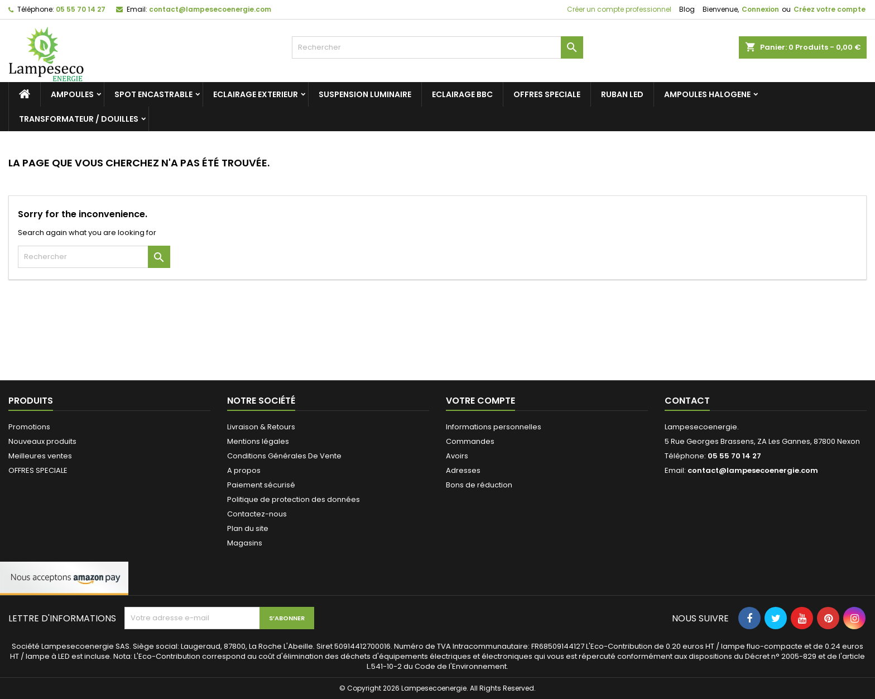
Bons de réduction (479, 485)
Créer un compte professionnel (618, 9)
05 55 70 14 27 (80, 9)
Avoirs (457, 456)
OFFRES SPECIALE (546, 94)
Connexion (760, 9)
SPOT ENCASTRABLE (153, 94)
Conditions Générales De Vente (284, 456)
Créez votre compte (830, 9)
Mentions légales (258, 441)
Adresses (463, 470)
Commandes (470, 441)
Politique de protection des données (293, 499)
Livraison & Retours (261, 427)
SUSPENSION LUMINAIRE (365, 94)
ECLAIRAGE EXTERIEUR (255, 94)
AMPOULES (72, 94)
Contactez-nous (257, 514)
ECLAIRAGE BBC (462, 94)
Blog (687, 9)
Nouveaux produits (42, 441)
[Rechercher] (438, 47)
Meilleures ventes (40, 456)
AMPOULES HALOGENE (707, 94)
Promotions (29, 427)
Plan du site (247, 528)
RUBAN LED (622, 94)
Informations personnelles (493, 427)
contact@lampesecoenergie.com (210, 9)
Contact (687, 400)
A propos (244, 470)
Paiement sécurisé (261, 485)
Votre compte (480, 400)
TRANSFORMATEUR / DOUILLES (78, 119)
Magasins (244, 543)
